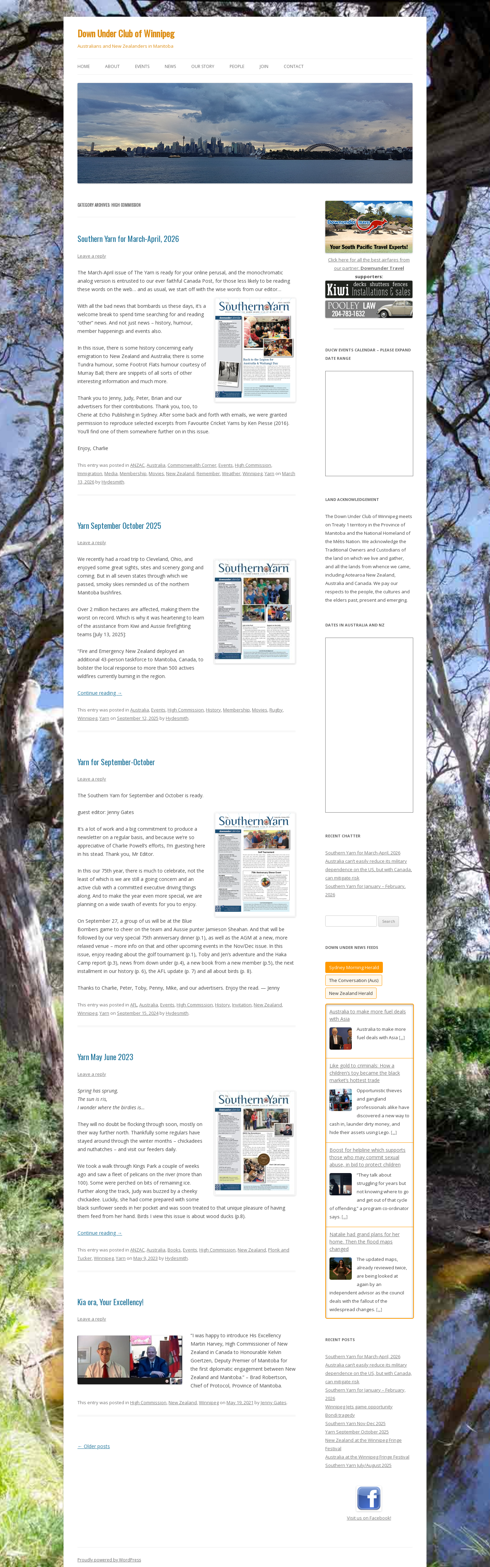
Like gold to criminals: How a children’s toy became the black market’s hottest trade (364, 1072)
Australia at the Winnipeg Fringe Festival (367, 1434)
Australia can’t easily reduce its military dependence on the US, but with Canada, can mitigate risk (368, 869)
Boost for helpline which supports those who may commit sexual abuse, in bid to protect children (367, 1157)
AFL (133, 1005)
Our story (202, 66)
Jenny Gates (274, 1402)
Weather (231, 473)
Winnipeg (252, 473)
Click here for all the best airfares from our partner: (369, 259)
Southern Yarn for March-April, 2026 (128, 238)
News (170, 66)
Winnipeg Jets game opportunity (359, 1384)
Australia (156, 465)
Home (83, 66)
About (112, 66)
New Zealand (180, 473)
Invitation (242, 1005)
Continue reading (99, 693)
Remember (208, 473)
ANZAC (137, 465)
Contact (294, 66)
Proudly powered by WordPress (109, 1538)
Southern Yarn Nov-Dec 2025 (355, 1401)
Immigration (89, 473)
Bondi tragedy (340, 1393)
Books (174, 1250)
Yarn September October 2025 (119, 525)
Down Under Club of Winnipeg (126, 33)
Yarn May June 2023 (105, 1056)
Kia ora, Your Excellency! (110, 1301)
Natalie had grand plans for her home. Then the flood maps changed (364, 1241)
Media (111, 473)
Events (142, 66)
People (237, 66)
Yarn (269, 473)
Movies (156, 473)
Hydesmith (113, 482)
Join (264, 66)
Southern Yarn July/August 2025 (358, 1443)
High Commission (253, 465)
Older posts (93, 1446)
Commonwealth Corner (192, 465)
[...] (402, 1037)
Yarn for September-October (116, 761)
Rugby (276, 710)
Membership (133, 473)
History (213, 710)
